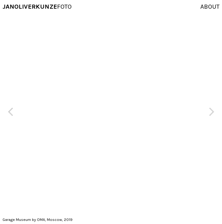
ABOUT (210, 6)
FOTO (37, 6)
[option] (110, 112)
